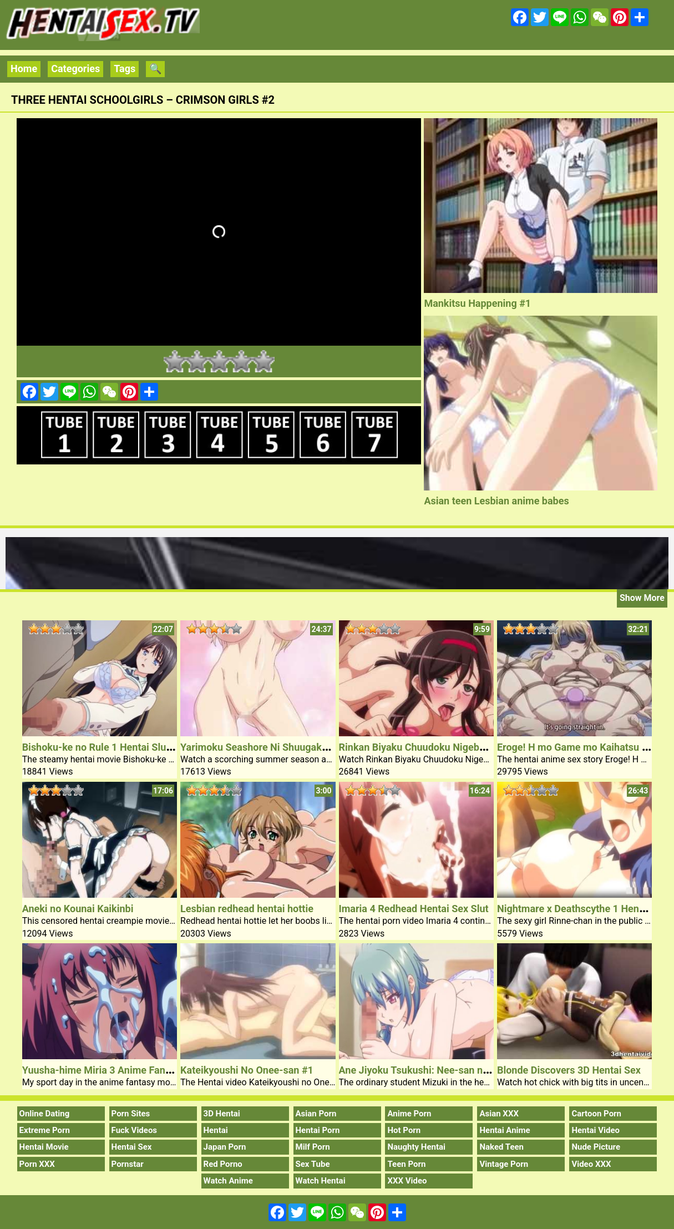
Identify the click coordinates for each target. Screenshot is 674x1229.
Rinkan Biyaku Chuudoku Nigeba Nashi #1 (433, 747)
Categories (75, 68)
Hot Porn (403, 1130)
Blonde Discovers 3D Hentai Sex (569, 1070)
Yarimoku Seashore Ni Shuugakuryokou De (276, 747)
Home (24, 68)
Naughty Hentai (416, 1147)
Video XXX (591, 1164)
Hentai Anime (504, 1130)
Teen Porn (406, 1164)
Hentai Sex (132, 1147)
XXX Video (407, 1181)
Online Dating (44, 1114)
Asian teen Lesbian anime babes (496, 501)
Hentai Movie (44, 1147)
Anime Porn (409, 1114)
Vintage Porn (503, 1164)
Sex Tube (313, 1164)
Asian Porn (316, 1114)
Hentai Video (595, 1130)
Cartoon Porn (596, 1114)
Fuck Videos (135, 1130)
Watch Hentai (321, 1181)
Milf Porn (313, 1147)
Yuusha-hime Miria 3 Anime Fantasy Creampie (126, 1070)
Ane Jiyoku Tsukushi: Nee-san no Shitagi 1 (435, 1070)
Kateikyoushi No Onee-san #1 (246, 1070)
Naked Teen (501, 1147)
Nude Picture (595, 1147)
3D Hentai (222, 1114)
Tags (124, 68)
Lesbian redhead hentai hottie (246, 908)
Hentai (216, 1130)
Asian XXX (498, 1114)
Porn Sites (131, 1114)
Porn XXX (37, 1164)
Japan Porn (225, 1147)
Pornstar (128, 1164)
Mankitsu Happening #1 (477, 303)
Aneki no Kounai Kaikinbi (78, 908)
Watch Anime (228, 1181)
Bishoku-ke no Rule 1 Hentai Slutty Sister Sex (124, 747)
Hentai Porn (318, 1130)
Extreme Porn (44, 1130)
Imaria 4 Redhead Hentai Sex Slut (414, 908)
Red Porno (223, 1164)
